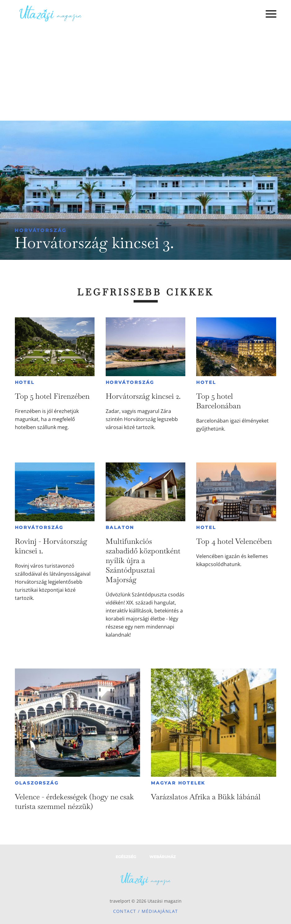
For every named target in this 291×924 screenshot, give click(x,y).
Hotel (24, 382)
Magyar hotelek (178, 783)
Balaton (120, 527)
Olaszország (37, 783)
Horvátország (41, 230)
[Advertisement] (145, 74)
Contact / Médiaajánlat (145, 911)
